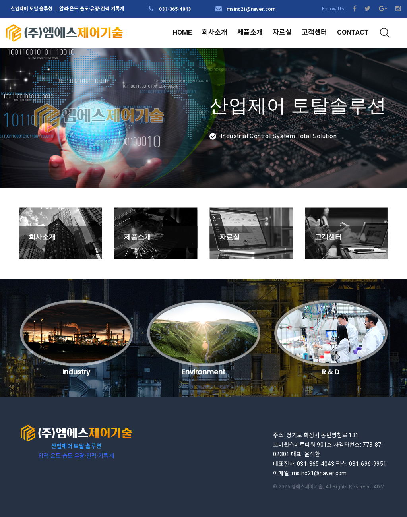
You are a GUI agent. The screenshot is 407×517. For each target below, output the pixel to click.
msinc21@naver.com (251, 9)
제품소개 (250, 32)
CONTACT (353, 32)
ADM (379, 471)
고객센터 (314, 32)
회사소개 (214, 32)
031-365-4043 (175, 9)
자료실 (282, 32)
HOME (182, 32)
